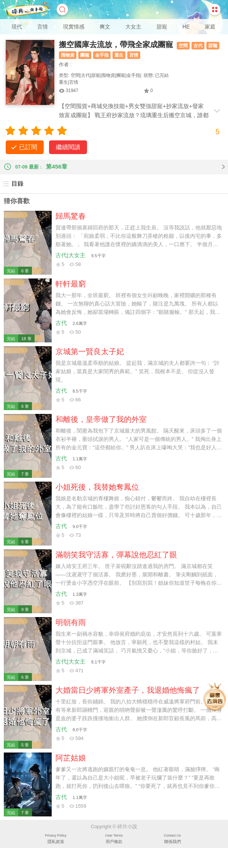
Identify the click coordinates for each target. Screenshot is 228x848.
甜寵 (162, 27)
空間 (183, 45)
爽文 (105, 27)
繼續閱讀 (68, 147)
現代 (16, 27)
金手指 (102, 55)
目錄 (13, 184)
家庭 (210, 27)
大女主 (133, 27)
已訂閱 (28, 147)
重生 (119, 55)
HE (186, 27)
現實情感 (73, 27)
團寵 (84, 55)
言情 (42, 27)
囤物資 (67, 55)
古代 (198, 45)
